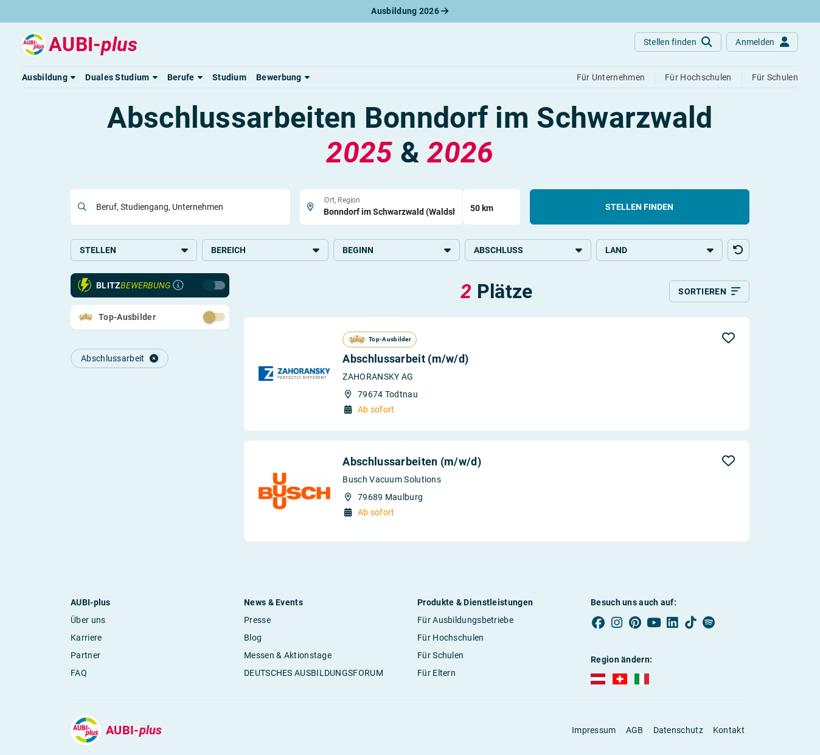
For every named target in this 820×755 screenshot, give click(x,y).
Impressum (594, 730)
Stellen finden (639, 207)
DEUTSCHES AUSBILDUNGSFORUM (313, 673)
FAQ (79, 673)
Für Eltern (436, 673)
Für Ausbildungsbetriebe (465, 620)
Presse (257, 620)
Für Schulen (440, 655)
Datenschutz (678, 730)
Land (659, 250)
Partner (85, 655)
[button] (48, 77)
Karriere (86, 637)
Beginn (396, 250)
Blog (253, 637)
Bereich (265, 250)
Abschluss (528, 250)
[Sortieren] (709, 291)
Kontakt (729, 730)
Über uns (88, 620)
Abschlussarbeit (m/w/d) (405, 358)
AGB (635, 730)
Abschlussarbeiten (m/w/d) (411, 461)
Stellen (134, 250)
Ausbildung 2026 (409, 11)
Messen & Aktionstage (288, 655)
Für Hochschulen (450, 637)
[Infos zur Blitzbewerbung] (178, 285)
